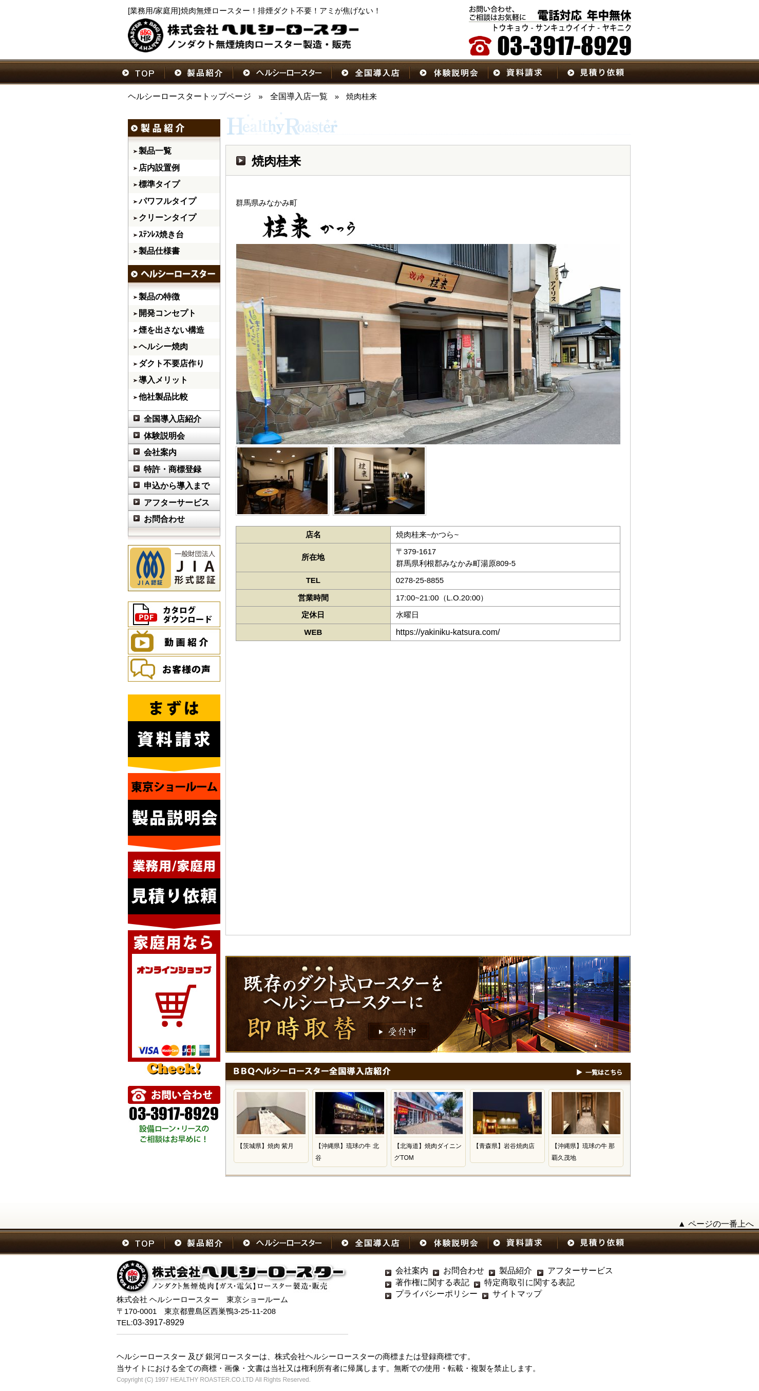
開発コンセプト (167, 313)
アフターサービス (177, 502)
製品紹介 (515, 1270)
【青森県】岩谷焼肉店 (504, 1146)
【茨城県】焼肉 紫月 (265, 1146)
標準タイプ (159, 184)
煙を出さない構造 (171, 330)
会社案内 (160, 452)
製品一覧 (155, 150)
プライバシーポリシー (436, 1293)
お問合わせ (164, 519)
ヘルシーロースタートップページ (189, 96)
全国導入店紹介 (172, 419)
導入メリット (163, 379)
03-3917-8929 (158, 1322)
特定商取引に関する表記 (529, 1282)
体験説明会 (164, 435)
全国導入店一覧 (299, 96)
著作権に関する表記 (432, 1282)
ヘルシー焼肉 (163, 346)
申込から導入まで (177, 485)
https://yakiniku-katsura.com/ (448, 632)
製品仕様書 (159, 251)
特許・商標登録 (172, 469)
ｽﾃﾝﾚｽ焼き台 (161, 234)
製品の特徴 (159, 296)
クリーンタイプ (167, 217)
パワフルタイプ (167, 201)
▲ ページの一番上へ (716, 1223)
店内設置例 (159, 167)
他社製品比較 (163, 396)
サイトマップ (517, 1293)
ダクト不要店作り (171, 363)
